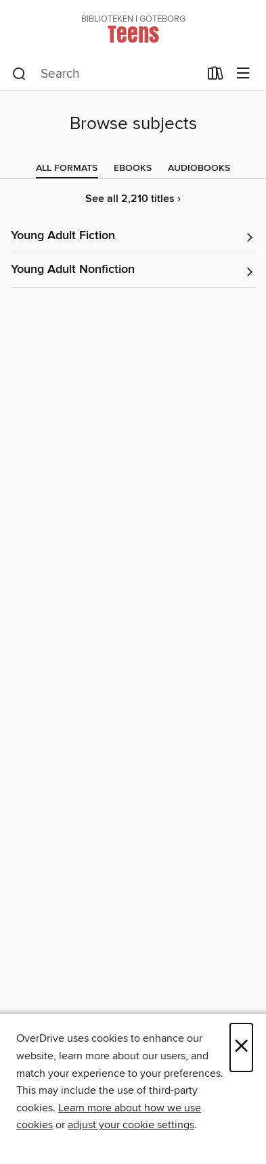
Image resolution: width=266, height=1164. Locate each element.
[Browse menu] (243, 74)
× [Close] (241, 1047)
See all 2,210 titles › (133, 199)
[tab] (67, 168)
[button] (133, 237)
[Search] (19, 74)
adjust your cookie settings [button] (131, 1125)
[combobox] (105, 74)
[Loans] (215, 76)
